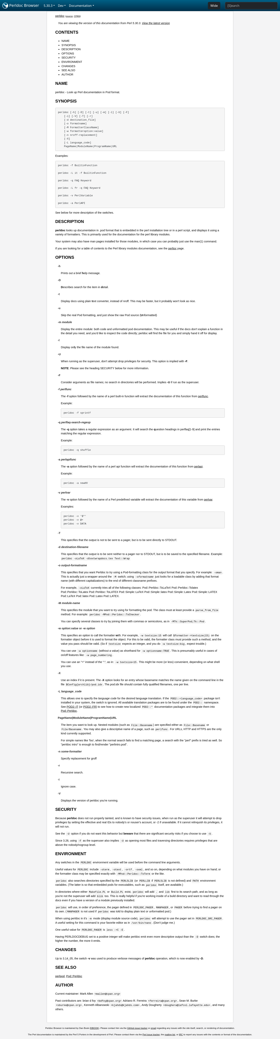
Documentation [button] (80, 6)
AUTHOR (67, 74)
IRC (181, 1034)
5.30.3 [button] (48, 6)
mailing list (170, 1034)
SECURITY (68, 57)
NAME (65, 40)
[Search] (251, 5)
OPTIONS (67, 53)
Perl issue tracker (151, 1034)
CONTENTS (66, 32)
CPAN (77, 16)
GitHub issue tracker (137, 1028)
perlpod (60, 976)
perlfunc (203, 396)
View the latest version (156, 23)
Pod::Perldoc (69, 710)
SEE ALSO (68, 70)
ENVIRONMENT (71, 61)
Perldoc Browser (20, 6)
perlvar (208, 499)
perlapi (198, 466)
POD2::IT (72, 706)
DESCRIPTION (70, 49)
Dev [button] (61, 6)
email (153, 1028)
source (69, 16)
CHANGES (68, 66)
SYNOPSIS (68, 45)
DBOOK (94, 1028)
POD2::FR (89, 706)
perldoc (59, 16)
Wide (214, 6)
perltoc (172, 248)
